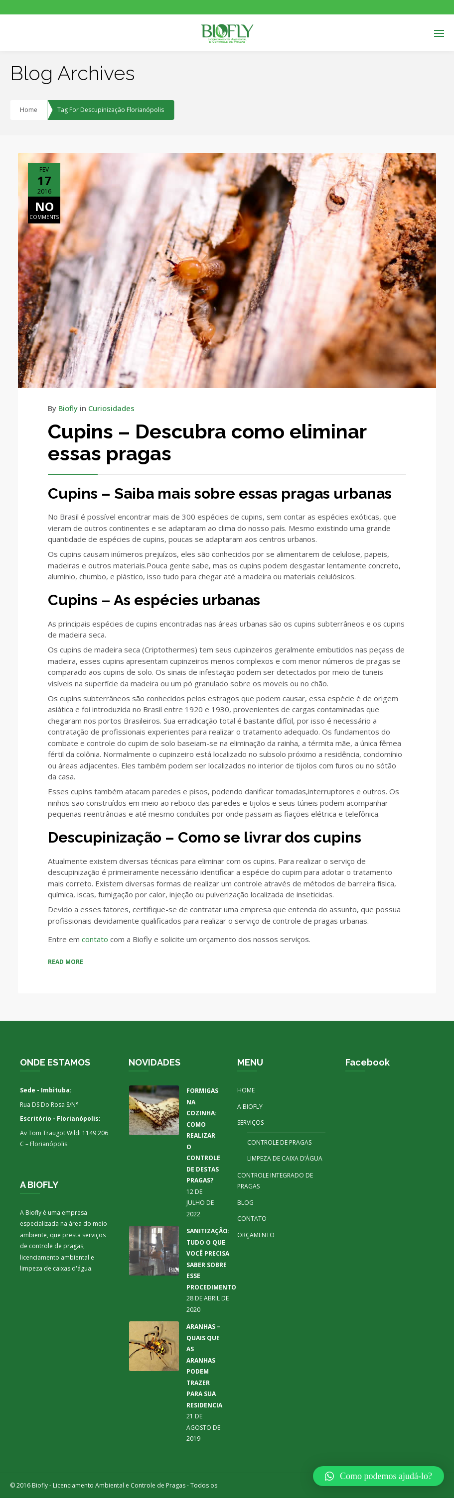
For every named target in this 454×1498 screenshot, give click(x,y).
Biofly (68, 408)
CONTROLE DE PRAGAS (279, 1142)
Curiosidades (111, 408)
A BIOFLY (250, 1106)
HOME (246, 1090)
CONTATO (252, 1218)
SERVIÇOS (250, 1122)
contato (96, 939)
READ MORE (65, 962)
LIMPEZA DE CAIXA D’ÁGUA (284, 1158)
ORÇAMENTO (256, 1235)
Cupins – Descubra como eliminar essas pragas (207, 442)
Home (28, 110)
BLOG (245, 1202)
